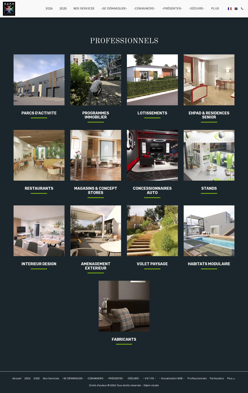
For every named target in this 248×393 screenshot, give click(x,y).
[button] (236, 8)
